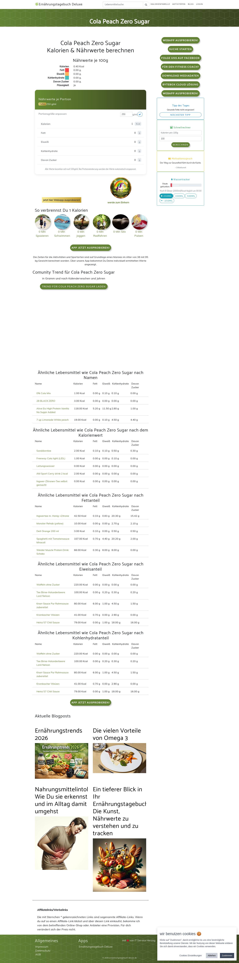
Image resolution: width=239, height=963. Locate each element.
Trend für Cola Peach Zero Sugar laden (74, 286)
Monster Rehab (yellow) (49, 523)
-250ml (167, 200)
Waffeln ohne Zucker (48, 584)
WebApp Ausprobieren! (180, 40)
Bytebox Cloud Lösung (180, 84)
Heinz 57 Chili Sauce (48, 622)
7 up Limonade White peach (52, 419)
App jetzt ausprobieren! (90, 247)
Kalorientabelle (160, 4)
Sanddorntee (43, 450)
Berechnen (180, 144)
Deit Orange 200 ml (47, 531)
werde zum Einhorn (119, 200)
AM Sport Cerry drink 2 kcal (52, 473)
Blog (191, 4)
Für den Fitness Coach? (180, 66)
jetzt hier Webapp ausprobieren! (61, 199)
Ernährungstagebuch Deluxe (58, 4)
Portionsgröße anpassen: (53, 113)
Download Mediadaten (180, 75)
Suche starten (180, 49)
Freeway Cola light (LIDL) (50, 458)
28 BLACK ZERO (45, 400)
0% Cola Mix (43, 393)
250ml (166, 196)
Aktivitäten (178, 4)
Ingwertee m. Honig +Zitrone (52, 515)
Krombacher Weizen (47, 614)
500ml (190, 196)
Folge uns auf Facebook (180, 57)
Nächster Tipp (180, 114)
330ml (179, 196)
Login (199, 4)
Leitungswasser (45, 465)
